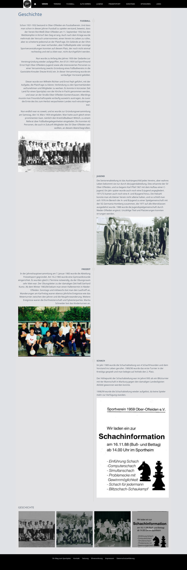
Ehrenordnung (97, 558)
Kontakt (76, 558)
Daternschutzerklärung (126, 558)
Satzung (85, 558)
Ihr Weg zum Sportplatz (61, 558)
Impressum (109, 558)
